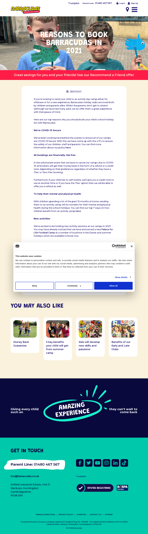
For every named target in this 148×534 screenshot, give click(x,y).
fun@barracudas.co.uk (25, 476)
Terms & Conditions (45, 515)
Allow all (113, 286)
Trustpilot (73, 3)
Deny (34, 286)
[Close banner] (132, 246)
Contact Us (95, 515)
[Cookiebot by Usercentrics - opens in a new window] (114, 246)
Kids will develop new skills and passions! (89, 346)
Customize (74, 286)
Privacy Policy (66, 515)
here (68, 147)
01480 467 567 (103, 3)
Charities (81, 515)
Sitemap (109, 515)
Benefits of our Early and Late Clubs (120, 346)
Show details (121, 277)
